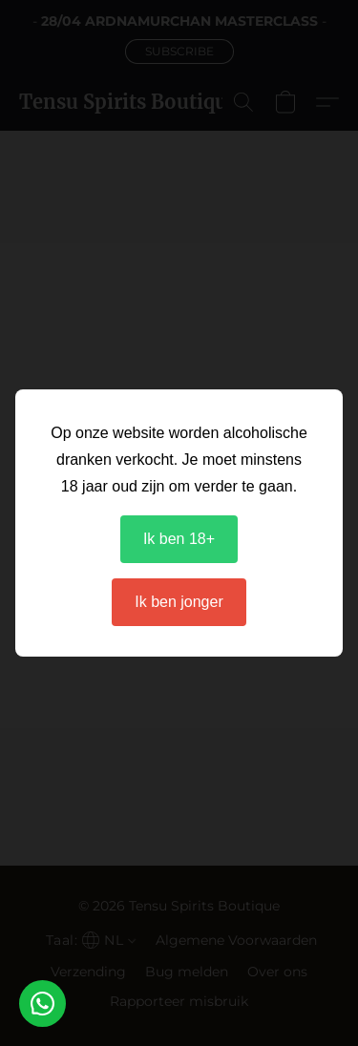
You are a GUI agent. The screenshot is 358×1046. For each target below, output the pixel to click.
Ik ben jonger (179, 602)
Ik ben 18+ (179, 539)
